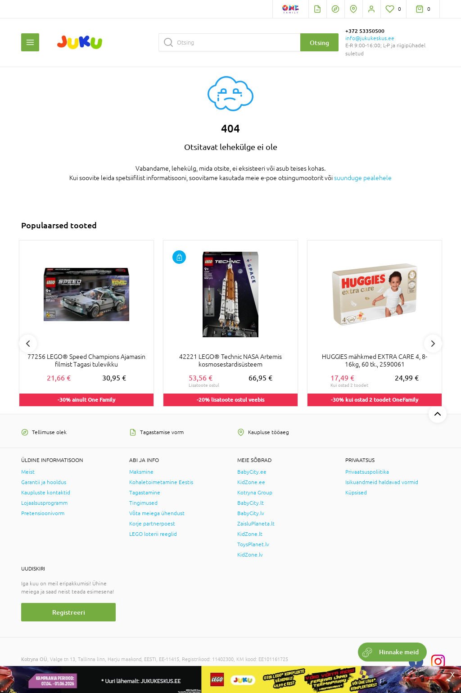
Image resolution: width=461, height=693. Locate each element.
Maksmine (141, 472)
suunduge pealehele (363, 177)
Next (433, 344)
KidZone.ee (251, 482)
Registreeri (68, 612)
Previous (28, 344)
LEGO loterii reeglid (153, 534)
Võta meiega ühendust (157, 513)
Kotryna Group (254, 492)
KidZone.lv (250, 555)
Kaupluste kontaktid (45, 492)
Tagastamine (144, 492)
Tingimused (143, 503)
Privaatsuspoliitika (367, 472)
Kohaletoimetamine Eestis (161, 482)
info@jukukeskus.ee (369, 38)
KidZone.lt (249, 534)
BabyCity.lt (250, 503)
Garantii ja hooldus (43, 482)
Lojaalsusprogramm (44, 503)
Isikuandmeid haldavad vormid (381, 482)
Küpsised (356, 492)
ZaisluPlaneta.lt (256, 524)
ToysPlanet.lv (253, 544)
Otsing (319, 42)
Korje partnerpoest (152, 524)
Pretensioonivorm (42, 513)
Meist (28, 472)
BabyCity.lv (250, 513)
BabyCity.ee (252, 472)
